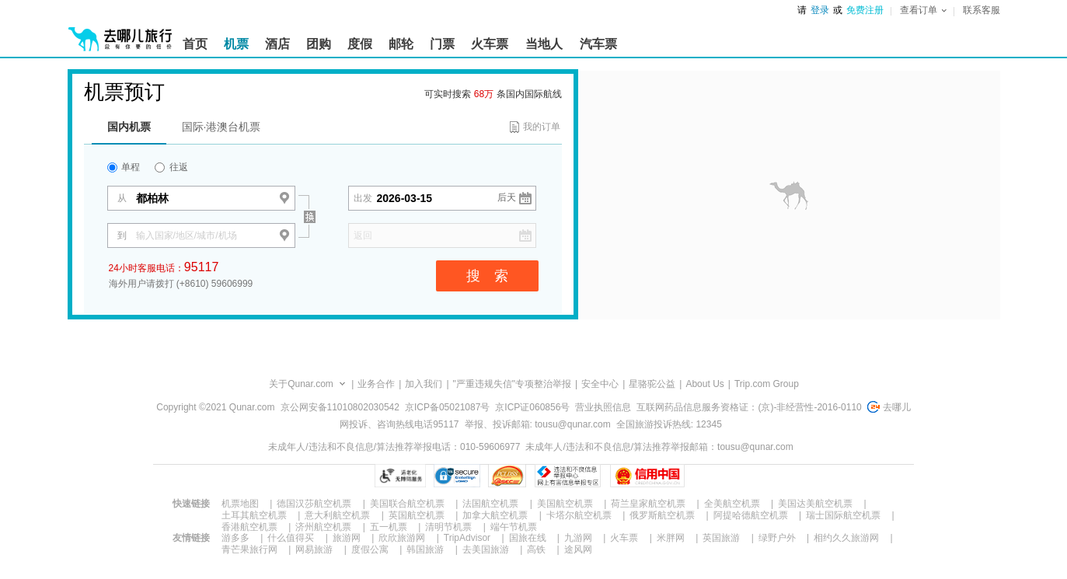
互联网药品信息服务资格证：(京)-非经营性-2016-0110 (748, 407)
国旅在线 (527, 537)
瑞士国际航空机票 (843, 515)
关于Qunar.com (301, 383)
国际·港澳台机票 (221, 126)
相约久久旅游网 (846, 537)
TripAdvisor (467, 537)
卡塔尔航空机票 (579, 515)
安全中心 (600, 383)
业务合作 (376, 383)
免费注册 (865, 10)
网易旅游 (314, 549)
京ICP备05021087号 (447, 407)
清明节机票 (448, 526)
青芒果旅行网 (249, 549)
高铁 (536, 549)
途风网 (578, 549)
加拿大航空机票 (495, 515)
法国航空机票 (490, 503)
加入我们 (423, 383)
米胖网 (671, 537)
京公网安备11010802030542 (340, 407)
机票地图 (240, 503)
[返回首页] (120, 33)
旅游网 (347, 537)
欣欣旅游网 (401, 537)
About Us (704, 383)
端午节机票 (513, 526)
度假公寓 (370, 549)
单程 (123, 167)
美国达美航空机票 (815, 503)
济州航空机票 (323, 526)
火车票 (624, 537)
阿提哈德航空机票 (750, 515)
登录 (820, 10)
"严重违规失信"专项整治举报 (512, 383)
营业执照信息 (603, 407)
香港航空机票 (249, 526)
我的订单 (541, 126)
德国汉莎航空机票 (314, 503)
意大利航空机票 (337, 515)
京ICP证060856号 (532, 407)
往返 (171, 167)
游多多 (235, 537)
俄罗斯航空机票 (662, 515)
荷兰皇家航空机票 (648, 503)
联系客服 (981, 10)
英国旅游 (721, 537)
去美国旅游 (485, 549)
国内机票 (129, 126)
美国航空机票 (565, 503)
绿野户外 (777, 537)
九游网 (578, 537)
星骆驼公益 (652, 383)
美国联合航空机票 (407, 503)
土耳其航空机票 (254, 515)
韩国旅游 (425, 549)
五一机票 (388, 526)
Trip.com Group (766, 383)
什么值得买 (290, 537)
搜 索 (487, 276)
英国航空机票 (417, 515)
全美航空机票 (732, 503)
